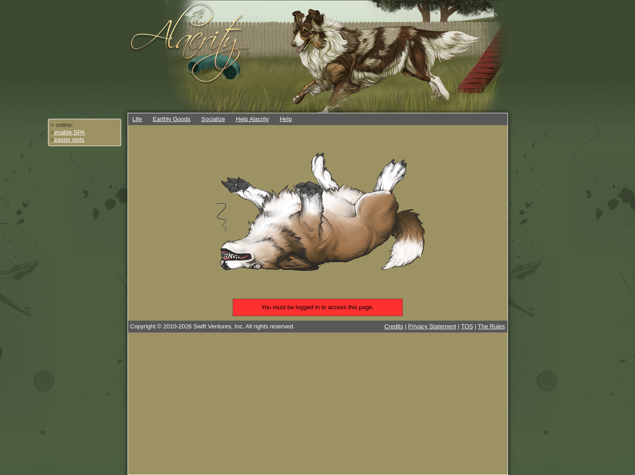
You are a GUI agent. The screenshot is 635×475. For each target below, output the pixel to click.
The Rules (491, 326)
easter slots (69, 139)
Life (137, 119)
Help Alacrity (252, 119)
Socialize (213, 119)
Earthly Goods (171, 119)
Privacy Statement (432, 326)
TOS (467, 326)
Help (286, 119)
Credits (393, 326)
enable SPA (69, 132)
